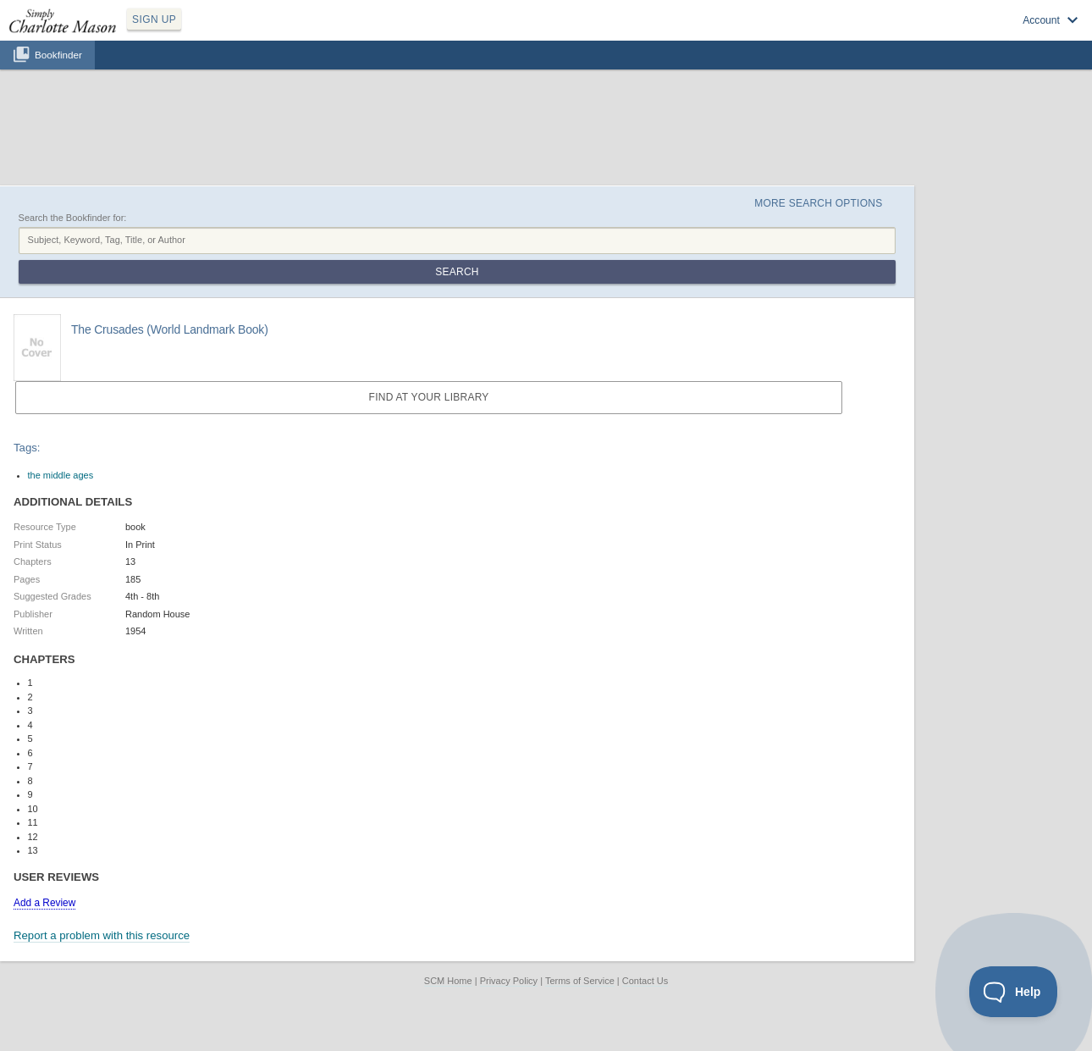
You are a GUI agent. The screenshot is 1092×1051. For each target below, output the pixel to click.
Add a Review (44, 903)
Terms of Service (580, 981)
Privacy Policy (509, 981)
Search (456, 272)
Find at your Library (429, 397)
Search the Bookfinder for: (73, 218)
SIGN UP (154, 19)
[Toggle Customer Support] (1013, 991)
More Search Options (818, 203)
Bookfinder (58, 54)
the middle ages (61, 475)
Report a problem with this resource (102, 935)
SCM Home (448, 981)
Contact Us (645, 981)
